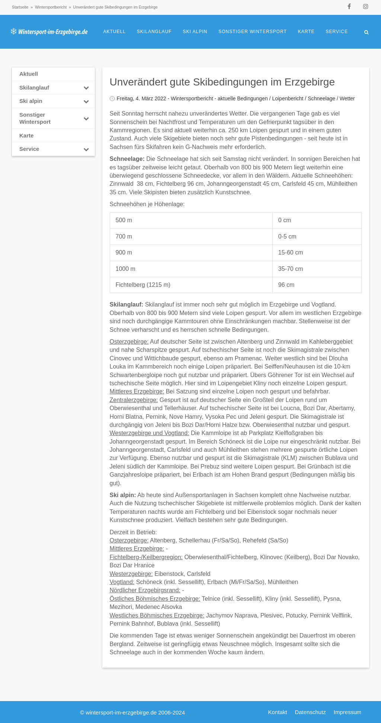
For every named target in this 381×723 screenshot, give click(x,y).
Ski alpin (195, 31)
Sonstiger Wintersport (252, 31)
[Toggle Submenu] (86, 87)
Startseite (20, 7)
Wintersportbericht (51, 7)
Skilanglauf (154, 31)
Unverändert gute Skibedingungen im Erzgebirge (222, 82)
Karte (306, 31)
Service (337, 31)
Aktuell (114, 31)
